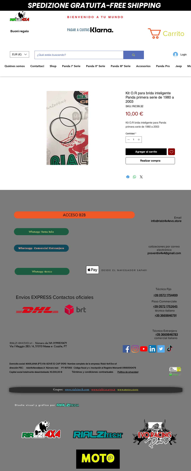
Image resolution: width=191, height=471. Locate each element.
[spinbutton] (133, 140)
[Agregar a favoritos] (171, 151)
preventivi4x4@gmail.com (164, 253)
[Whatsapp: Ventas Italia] (41, 231)
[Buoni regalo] (19, 31)
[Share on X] (141, 177)
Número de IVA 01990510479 (51, 343)
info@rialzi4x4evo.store (166, 220)
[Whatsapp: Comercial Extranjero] (41, 248)
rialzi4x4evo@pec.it (35, 367)
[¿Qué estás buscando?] (76, 55)
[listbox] (19, 54)
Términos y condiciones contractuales (92, 371)
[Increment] (139, 140)
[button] (19, 54)
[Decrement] (128, 140)
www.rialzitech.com (77, 389)
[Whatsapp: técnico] (42, 271)
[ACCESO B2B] (74, 214)
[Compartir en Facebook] (128, 177)
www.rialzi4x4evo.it (103, 389)
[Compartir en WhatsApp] (134, 177)
